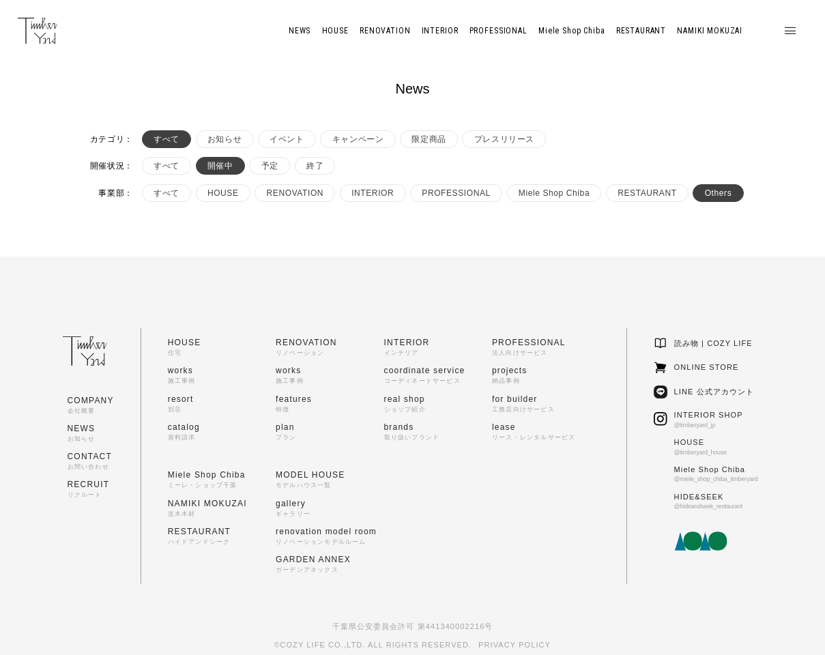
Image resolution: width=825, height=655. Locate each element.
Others (718, 193)
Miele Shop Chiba (554, 193)
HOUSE (223, 193)
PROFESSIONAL (456, 193)
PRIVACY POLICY (514, 645)
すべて (166, 139)
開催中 (220, 166)
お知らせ (224, 139)
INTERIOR (372, 193)
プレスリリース (504, 139)
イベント (287, 139)
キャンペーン (358, 139)
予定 (269, 166)
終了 (314, 166)
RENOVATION (295, 193)
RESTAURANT (647, 193)
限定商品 (428, 139)
